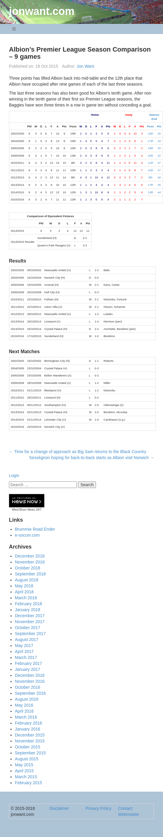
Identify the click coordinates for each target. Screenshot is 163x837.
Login (14, 475)
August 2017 (26, 639)
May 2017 (24, 645)
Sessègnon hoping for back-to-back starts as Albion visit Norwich (91, 457)
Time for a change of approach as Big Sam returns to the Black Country (77, 451)
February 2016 (28, 723)
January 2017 (27, 669)
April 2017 (24, 651)
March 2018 (26, 597)
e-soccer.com (27, 535)
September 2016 (30, 693)
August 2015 (26, 758)
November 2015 (30, 741)
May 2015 (24, 764)
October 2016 (27, 687)
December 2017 (30, 615)
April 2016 (24, 711)
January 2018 (27, 609)
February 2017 (28, 663)
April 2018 (24, 591)
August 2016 (26, 699)
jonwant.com (41, 11)
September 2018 (30, 574)
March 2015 (26, 776)
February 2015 (28, 782)
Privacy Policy (98, 808)
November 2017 (30, 621)
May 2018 (24, 585)
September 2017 (30, 633)
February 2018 (28, 603)
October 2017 (27, 627)
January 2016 (27, 729)
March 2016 (26, 717)
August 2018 (26, 579)
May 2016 (24, 705)
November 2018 (30, 562)
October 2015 (27, 747)
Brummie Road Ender (35, 529)
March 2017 (26, 657)
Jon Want (85, 66)
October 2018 (27, 568)
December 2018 (30, 556)
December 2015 (30, 735)
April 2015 (24, 770)
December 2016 (30, 675)
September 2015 (30, 752)
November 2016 (30, 681)
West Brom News (23, 509)
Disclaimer (59, 808)
